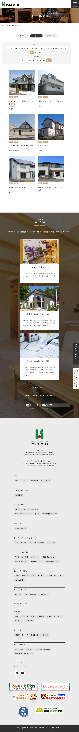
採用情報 (33, 594)
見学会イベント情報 (21, 557)
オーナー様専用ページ (21, 603)
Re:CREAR (14, 48)
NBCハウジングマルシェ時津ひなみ (26, 509)
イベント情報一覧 (20, 528)
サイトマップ (18, 663)
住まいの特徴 (51, 543)
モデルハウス (35, 557)
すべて (22, 36)
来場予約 (29, 649)
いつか (41, 48)
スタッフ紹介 (43, 594)
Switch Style (19, 580)
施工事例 (11, 26)
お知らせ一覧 (19, 635)
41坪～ (49, 60)
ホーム (4, 26)
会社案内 (18, 594)
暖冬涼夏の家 (55, 48)
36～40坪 (42, 60)
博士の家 (34, 48)
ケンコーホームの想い (36, 543)
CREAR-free (63, 48)
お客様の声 (44, 635)
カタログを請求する (38, 267)
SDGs (25, 594)
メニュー (75, 4)
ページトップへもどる (75, 728)
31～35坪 (35, 60)
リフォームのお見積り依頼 (38, 361)
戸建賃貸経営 (19, 495)
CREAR (28, 48)
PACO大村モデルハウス (49, 514)
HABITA (46, 48)
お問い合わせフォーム (39, 388)
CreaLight (22, 48)
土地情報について (36, 561)
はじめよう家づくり (22, 552)
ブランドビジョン (20, 543)
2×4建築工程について (52, 561)
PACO (61, 576)
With (32, 52)
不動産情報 (34, 481)
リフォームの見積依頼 (42, 649)
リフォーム (51, 36)
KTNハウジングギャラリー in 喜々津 (27, 514)
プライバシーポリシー (21, 666)
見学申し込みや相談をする (38, 314)
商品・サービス (20, 571)
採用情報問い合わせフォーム (24, 654)
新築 (18, 26)
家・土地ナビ (45, 481)
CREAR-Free (52, 576)
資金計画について (48, 557)
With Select (38, 52)
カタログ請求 (19, 649)
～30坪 (29, 60)
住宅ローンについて (21, 561)
